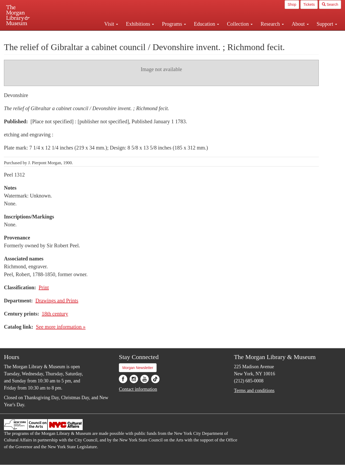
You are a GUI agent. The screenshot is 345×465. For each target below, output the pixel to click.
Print (44, 287)
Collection (240, 24)
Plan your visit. (110, 35)
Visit (111, 24)
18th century (55, 314)
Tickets (309, 4)
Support (327, 24)
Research (272, 24)
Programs (174, 24)
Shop (292, 4)
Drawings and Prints (56, 300)
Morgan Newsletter (137, 368)
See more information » (61, 327)
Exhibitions (140, 24)
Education (206, 24)
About (300, 24)
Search (330, 4)
